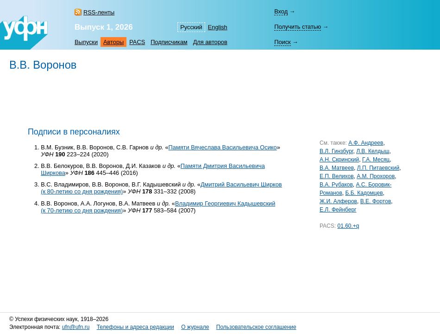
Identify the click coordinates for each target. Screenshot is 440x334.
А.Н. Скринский (339, 159)
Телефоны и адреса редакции (135, 327)
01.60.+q (348, 226)
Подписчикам (169, 42)
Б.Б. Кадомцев (364, 193)
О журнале (195, 327)
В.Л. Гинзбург (336, 151)
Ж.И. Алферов (338, 201)
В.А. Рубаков (336, 184)
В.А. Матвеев (337, 168)
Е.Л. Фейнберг (338, 209)
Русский (191, 27)
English (217, 27)
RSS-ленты (98, 12)
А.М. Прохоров (376, 176)
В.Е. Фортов (375, 201)
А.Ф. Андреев (365, 143)
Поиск (282, 42)
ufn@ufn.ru (76, 327)
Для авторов (210, 42)
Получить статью (297, 26)
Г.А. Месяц (376, 159)
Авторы (113, 42)
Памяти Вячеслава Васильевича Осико (223, 147)
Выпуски (86, 42)
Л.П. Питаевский (378, 168)
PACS (137, 42)
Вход (281, 11)
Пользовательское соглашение (256, 327)
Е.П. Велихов (337, 176)
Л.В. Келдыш (372, 151)
